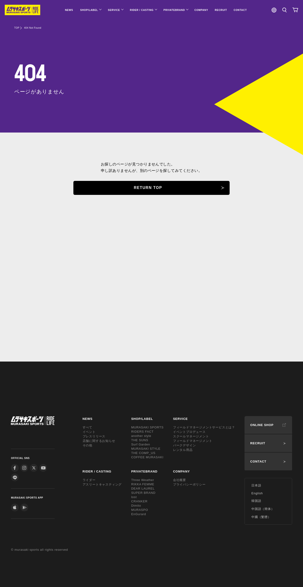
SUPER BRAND (143, 493)
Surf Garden (140, 444)
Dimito (136, 505)
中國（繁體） (261, 517)
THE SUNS (139, 440)
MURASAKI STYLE (145, 448)
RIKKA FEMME (142, 484)
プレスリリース (94, 436)
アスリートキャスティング (102, 484)
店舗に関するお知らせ (99, 441)
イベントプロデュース (189, 432)
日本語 (256, 485)
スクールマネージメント (191, 436)
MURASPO (139, 510)
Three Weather (142, 480)
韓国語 (256, 501)
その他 (87, 445)
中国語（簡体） (262, 509)
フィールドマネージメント (192, 441)
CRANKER (139, 501)
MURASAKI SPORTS (147, 427)
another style (141, 436)
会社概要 (179, 480)
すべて (87, 427)
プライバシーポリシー (189, 484)
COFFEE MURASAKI (147, 457)
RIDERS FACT (142, 431)
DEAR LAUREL (143, 488)
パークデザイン (184, 445)
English (257, 493)
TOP (16, 28)
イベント (89, 432)
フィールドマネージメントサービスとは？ (204, 427)
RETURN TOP (148, 188)
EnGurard (138, 514)
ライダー (89, 480)
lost (134, 497)
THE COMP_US (143, 453)
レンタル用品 (183, 450)
